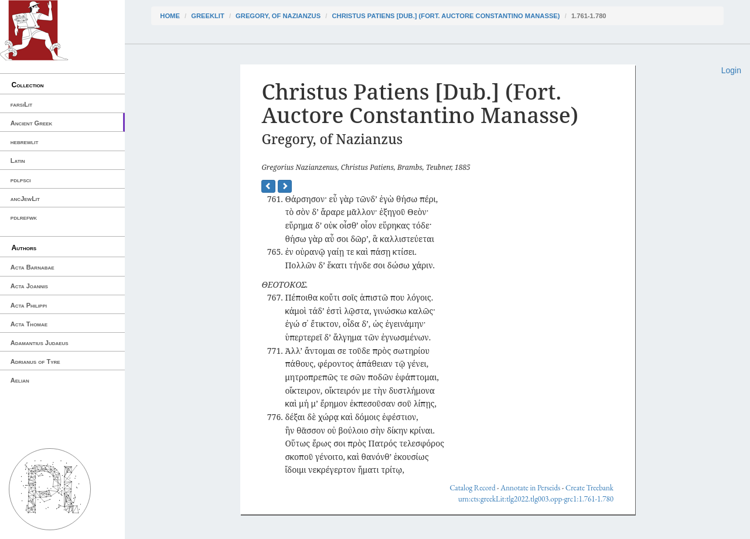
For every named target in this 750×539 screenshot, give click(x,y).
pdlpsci (21, 179)
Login (731, 70)
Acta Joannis (29, 285)
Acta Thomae (29, 324)
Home (170, 15)
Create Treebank (589, 488)
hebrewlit (25, 141)
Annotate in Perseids (530, 488)
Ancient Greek (32, 123)
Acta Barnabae (32, 267)
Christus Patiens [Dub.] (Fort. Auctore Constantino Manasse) (446, 15)
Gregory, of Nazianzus (278, 15)
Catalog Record (472, 488)
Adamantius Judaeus (40, 342)
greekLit (207, 15)
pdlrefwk (24, 217)
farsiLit (21, 104)
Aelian (20, 380)
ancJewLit (25, 198)
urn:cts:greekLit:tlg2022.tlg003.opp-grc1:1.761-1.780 (535, 499)
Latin (18, 160)
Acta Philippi (29, 305)
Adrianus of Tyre (35, 361)
